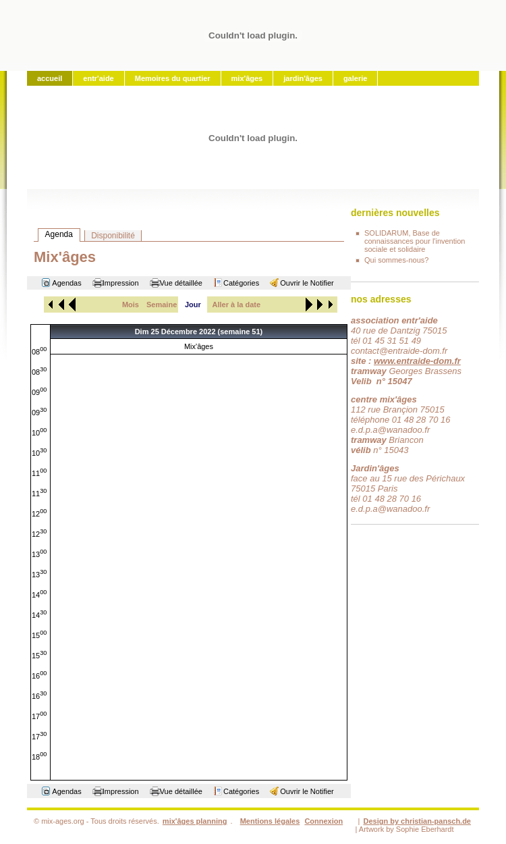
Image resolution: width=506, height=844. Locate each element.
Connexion (323, 821)
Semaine (161, 304)
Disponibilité (113, 235)
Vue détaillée (181, 283)
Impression (121, 283)
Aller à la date (237, 304)
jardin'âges (302, 78)
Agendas (66, 283)
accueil (49, 78)
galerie (355, 78)
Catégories (241, 283)
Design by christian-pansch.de (417, 821)
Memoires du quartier (172, 78)
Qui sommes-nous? (396, 260)
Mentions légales (270, 821)
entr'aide (98, 78)
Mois (130, 304)
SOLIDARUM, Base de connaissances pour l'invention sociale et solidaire (414, 241)
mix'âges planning (195, 821)
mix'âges (247, 78)
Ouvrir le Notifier (306, 283)
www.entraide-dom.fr (417, 361)
